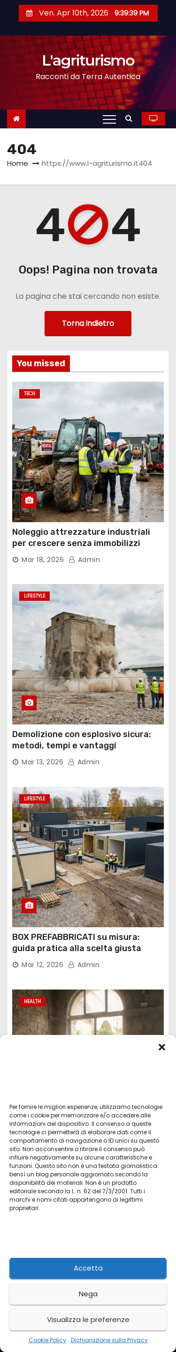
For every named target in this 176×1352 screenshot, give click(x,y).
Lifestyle (34, 595)
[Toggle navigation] (109, 118)
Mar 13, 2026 (42, 762)
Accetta (88, 1268)
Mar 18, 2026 (43, 559)
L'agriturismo (88, 60)
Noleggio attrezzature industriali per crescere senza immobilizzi (81, 537)
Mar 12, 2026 (42, 964)
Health (32, 1001)
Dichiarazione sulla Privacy (109, 1340)
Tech (29, 393)
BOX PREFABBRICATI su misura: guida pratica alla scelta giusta (76, 942)
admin (84, 559)
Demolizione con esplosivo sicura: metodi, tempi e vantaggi (81, 740)
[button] (162, 1046)
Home (17, 163)
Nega (88, 1294)
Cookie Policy (47, 1340)
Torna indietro (88, 323)
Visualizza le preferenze (88, 1319)
